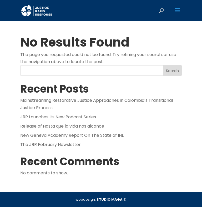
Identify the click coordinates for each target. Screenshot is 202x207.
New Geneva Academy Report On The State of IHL (72, 135)
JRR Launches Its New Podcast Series (58, 117)
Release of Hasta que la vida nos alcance (62, 126)
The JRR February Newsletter (50, 145)
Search (172, 70)
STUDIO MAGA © (111, 199)
